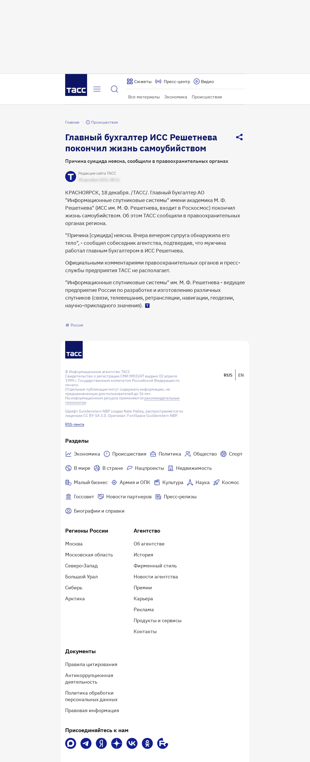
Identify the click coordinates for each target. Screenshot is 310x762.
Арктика (75, 598)
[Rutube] (162, 743)
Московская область (89, 554)
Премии (143, 587)
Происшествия (207, 96)
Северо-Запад (81, 565)
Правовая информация (92, 710)
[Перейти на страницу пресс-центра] (172, 81)
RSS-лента (74, 424)
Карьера (143, 598)
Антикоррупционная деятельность (89, 678)
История (143, 554)
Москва (74, 544)
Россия (74, 325)
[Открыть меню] (96, 89)
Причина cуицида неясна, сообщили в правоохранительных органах (146, 161)
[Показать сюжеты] (139, 81)
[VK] (132, 743)
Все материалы (144, 96)
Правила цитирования (91, 664)
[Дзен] (116, 743)
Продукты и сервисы (158, 620)
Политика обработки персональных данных (91, 696)
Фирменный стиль (155, 565)
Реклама (144, 609)
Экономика (175, 96)
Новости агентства (156, 576)
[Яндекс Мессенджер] (101, 743)
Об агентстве (149, 544)
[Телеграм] (86, 743)
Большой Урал (81, 576)
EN (241, 375)
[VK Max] (70, 743)
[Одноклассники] (147, 743)
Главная (72, 122)
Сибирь (73, 587)
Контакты (145, 631)
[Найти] (114, 89)
